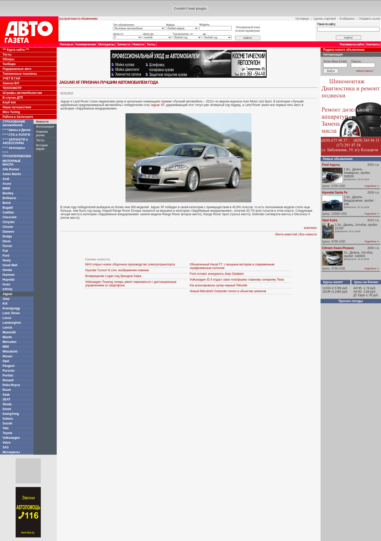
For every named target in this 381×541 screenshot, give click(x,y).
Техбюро (9, 64)
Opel (6, 361)
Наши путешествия (17, 107)
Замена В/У (11, 83)
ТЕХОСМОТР (12, 88)
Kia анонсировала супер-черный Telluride (218, 285)
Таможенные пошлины (20, 73)
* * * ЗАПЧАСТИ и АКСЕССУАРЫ (15, 141)
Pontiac (8, 375)
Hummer (9, 275)
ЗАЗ (6, 447)
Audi (6, 179)
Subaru (8, 418)
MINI (6, 346)
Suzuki (7, 423)
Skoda (7, 404)
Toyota (7, 433)
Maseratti (9, 332)
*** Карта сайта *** (16, 49)
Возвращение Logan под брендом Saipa (113, 276)
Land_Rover (11, 313)
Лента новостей (286, 234)
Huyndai (8, 279)
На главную (302, 18)
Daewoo (8, 231)
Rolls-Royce (11, 385)
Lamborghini (12, 322)
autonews (310, 228)
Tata (6, 428)
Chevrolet (9, 217)
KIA (5, 303)
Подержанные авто (17, 69)
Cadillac (8, 212)
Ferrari (7, 246)
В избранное (346, 18)
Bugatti (8, 207)
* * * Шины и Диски (16, 130)
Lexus (7, 318)
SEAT (6, 399)
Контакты (373, 44)
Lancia (7, 327)
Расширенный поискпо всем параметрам (247, 29)
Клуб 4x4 (9, 102)
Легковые (66, 44)
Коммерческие (85, 44)
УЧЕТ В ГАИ (11, 78)
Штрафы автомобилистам (22, 93)
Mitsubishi (10, 351)
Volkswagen (11, 438)
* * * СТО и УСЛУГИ (16, 135)
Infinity (7, 289)
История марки (42, 147)
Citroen (8, 227)
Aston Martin (12, 174)
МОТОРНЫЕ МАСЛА (12, 162)
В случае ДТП (13, 97)
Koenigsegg (11, 308)
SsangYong (11, 414)
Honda (7, 270)
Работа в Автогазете (18, 117)
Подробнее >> (371, 186)
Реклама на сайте (352, 44)
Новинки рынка (42, 133)
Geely (7, 260)
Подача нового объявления (344, 49)
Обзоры (8, 59)
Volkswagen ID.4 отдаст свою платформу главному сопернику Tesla (237, 279)
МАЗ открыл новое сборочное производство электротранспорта (130, 264)
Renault (8, 380)
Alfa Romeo (11, 169)
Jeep (6, 299)
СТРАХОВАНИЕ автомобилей (14, 123)
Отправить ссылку (369, 18)
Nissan (7, 356)
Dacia (7, 241)
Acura (7, 183)
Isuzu (6, 284)
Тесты (150, 44)
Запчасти (123, 44)
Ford (6, 255)
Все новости (308, 234)
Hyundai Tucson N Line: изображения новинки (117, 270)
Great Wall (10, 265)
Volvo (7, 442)
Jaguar (7, 294)
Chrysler (9, 222)
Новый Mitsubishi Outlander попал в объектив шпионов (228, 291)
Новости (138, 44)
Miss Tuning (11, 112)
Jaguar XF (157, 105)
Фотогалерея (45, 126)
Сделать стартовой (324, 18)
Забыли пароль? (364, 71)
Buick (7, 203)
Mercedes (9, 342)
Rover (7, 390)
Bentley (8, 193)
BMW (6, 188)
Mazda (7, 337)
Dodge (7, 236)
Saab (6, 394)
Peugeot (8, 366)
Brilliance (9, 198)
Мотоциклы (106, 44)
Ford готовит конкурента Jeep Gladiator (217, 274)
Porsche (8, 370)
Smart (7, 409)
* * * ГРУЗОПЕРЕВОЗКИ (17, 154)
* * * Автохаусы (14, 148)
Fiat (5, 251)
